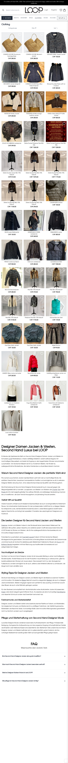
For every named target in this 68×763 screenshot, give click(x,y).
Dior (59, 489)
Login (46, 10)
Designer (4, 525)
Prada (3, 492)
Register (54, 10)
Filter (34, 28)
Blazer (24, 580)
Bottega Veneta (6, 544)
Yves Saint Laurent (28, 537)
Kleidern (49, 580)
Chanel (54, 489)
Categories (12, 28)
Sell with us (62, 18)
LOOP (10, 459)
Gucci (59, 542)
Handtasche (61, 592)
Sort (56, 28)
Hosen (3, 592)
